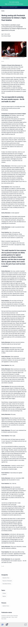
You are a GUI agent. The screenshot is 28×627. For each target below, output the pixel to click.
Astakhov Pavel (6, 606)
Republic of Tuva (6, 578)
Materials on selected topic (9, 7)
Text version (3, 619)
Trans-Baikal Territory (7, 583)
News (12, 615)
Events (2, 11)
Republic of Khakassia (7, 580)
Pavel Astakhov (5, 115)
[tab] (2, 624)
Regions (4, 596)
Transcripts (15, 615)
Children (4, 593)
